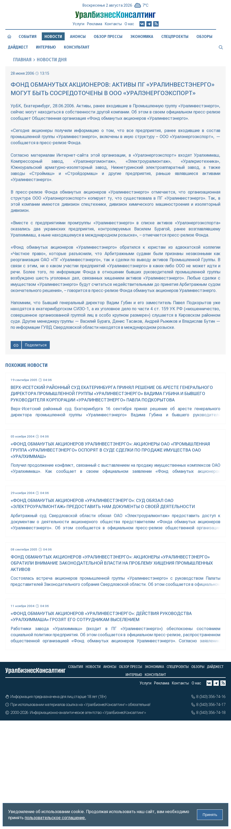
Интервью (46, 47)
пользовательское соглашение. (55, 817)
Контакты (113, 24)
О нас (129, 24)
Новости (93, 667)
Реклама (94, 24)
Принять (210, 815)
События (27, 36)
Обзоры (204, 36)
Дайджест (18, 47)
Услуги (78, 24)
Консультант (76, 47)
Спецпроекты (174, 36)
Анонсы (78, 36)
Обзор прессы (108, 36)
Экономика (141, 36)
